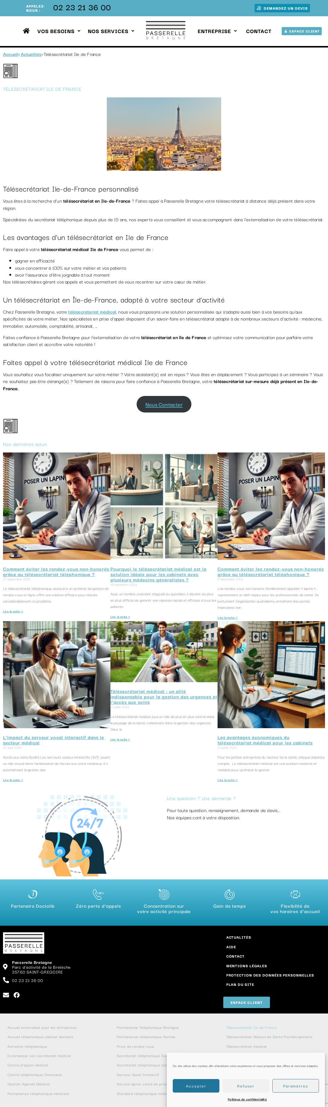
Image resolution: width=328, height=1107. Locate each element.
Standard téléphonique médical (144, 1093)
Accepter (196, 1086)
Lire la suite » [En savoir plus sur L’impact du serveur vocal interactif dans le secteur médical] (13, 779)
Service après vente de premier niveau (151, 1084)
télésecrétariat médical (92, 311)
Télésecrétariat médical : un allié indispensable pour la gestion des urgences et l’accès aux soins (163, 696)
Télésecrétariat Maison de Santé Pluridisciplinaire (270, 1036)
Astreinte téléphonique (27, 1046)
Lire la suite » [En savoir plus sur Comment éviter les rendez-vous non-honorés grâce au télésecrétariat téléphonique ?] (13, 611)
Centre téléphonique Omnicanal (35, 1074)
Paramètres (295, 1086)
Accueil (10, 53)
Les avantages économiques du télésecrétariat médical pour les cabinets (265, 739)
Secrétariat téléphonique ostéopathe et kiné (155, 1065)
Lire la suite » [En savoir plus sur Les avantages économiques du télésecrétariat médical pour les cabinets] (227, 779)
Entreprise (217, 31)
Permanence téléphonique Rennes (146, 1036)
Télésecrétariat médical (246, 1046)
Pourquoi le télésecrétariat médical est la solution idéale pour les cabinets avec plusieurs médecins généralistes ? (158, 574)
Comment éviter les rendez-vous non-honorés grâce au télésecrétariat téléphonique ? (56, 571)
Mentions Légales (246, 965)
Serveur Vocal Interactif (138, 1074)
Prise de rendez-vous (135, 1046)
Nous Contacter (164, 404)
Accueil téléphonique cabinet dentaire (40, 1036)
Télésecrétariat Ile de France (252, 1027)
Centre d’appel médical (28, 1065)
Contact (258, 31)
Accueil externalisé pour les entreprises (42, 1027)
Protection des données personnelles (270, 975)
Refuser (246, 1086)
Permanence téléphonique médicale (38, 1093)
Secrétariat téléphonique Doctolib (146, 1055)
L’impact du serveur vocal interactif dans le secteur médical (53, 739)
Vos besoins (59, 31)
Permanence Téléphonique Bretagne (148, 1027)
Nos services (111, 31)
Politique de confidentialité (247, 1099)
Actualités (31, 53)
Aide (231, 946)
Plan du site (240, 984)
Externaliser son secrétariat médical (39, 1055)
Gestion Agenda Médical (29, 1084)
